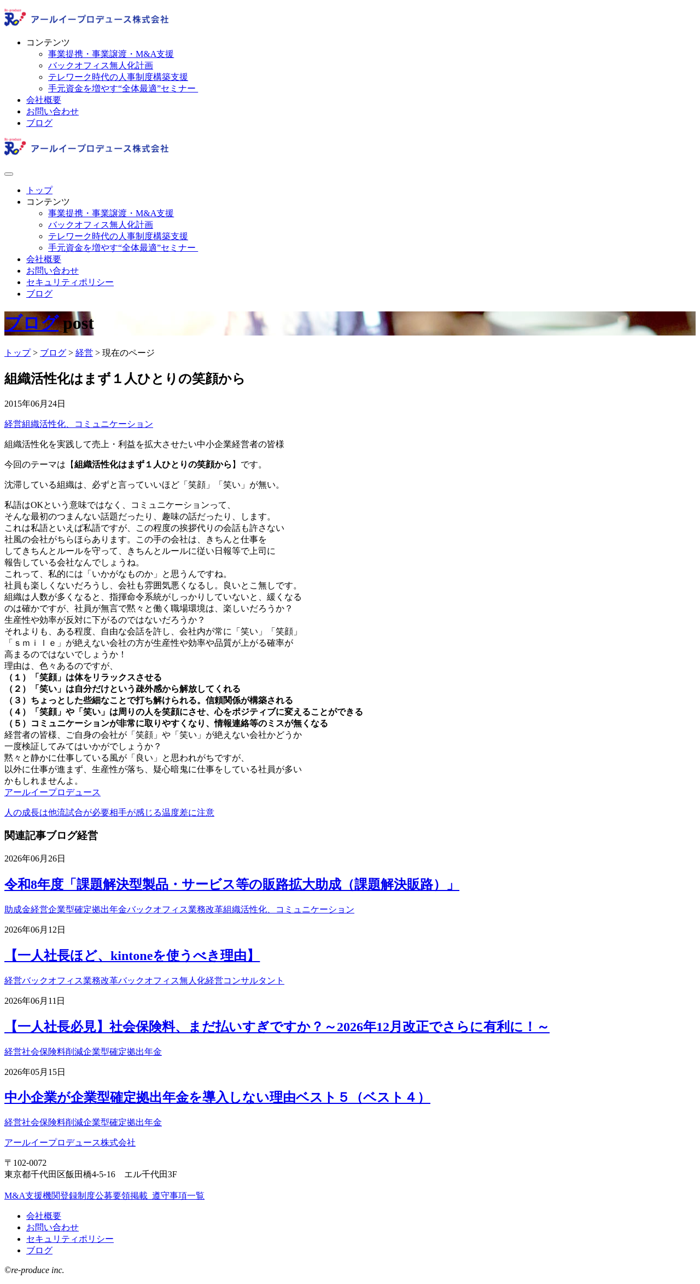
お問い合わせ (52, 111)
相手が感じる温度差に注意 (161, 812)
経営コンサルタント (245, 980)
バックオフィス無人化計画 (100, 65)
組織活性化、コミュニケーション (87, 424)
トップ (39, 190)
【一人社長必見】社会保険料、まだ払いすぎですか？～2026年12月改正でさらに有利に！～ (277, 1027)
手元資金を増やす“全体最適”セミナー (123, 88)
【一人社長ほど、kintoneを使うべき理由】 (132, 955)
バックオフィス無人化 (162, 980)
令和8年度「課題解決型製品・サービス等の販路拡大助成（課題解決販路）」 (231, 884)
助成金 (17, 909)
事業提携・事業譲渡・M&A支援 (111, 54)
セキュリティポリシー (70, 282)
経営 (13, 424)
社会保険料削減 (52, 1051)
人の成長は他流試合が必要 (56, 812)
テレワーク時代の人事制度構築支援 (118, 77)
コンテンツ (48, 42)
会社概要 (43, 100)
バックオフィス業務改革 (175, 909)
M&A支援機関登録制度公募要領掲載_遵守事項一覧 (104, 1195)
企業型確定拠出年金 (87, 909)
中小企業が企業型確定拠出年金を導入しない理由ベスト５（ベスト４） (217, 1097)
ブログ (39, 123)
